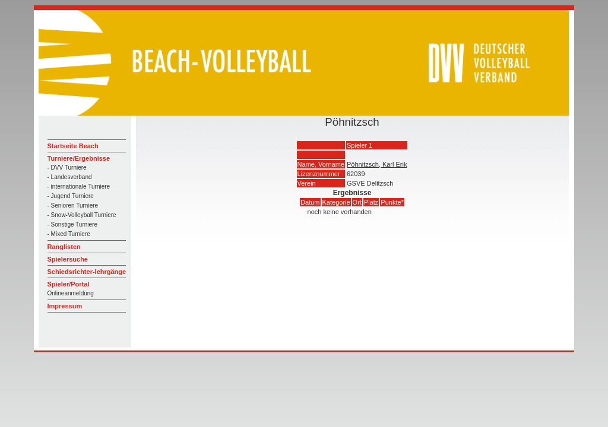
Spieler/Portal (69, 284)
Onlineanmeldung (71, 293)
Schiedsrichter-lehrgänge (87, 271)
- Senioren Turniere (73, 205)
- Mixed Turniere (69, 234)
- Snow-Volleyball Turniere (82, 215)
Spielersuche (68, 259)
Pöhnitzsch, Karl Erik (377, 164)
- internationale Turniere (79, 186)
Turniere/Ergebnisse (79, 158)
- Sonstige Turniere (73, 224)
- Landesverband (70, 177)
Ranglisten (64, 246)
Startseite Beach (73, 145)
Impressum (65, 306)
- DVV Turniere (67, 167)
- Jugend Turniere (71, 196)
